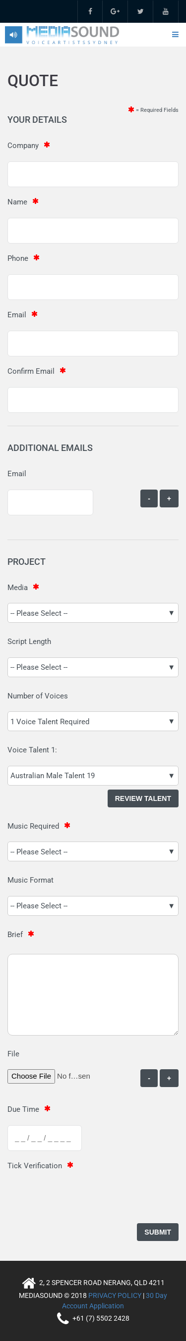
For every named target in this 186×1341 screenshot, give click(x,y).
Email (16, 314)
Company (23, 145)
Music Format (30, 880)
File (13, 1053)
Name (17, 202)
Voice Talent (28, 749)
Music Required (33, 826)
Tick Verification (34, 1165)
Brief (15, 934)
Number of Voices (37, 696)
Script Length (29, 641)
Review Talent (143, 798)
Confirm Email (31, 371)
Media (17, 587)
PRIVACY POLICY (114, 1295)
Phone (17, 258)
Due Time (23, 1109)
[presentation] (82, 1201)
